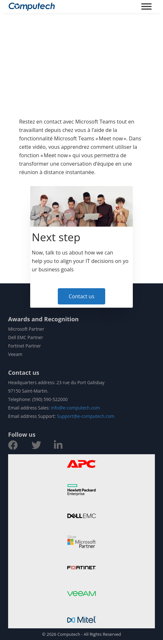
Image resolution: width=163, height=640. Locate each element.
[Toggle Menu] (146, 6)
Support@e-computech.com (85, 416)
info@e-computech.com (75, 408)
